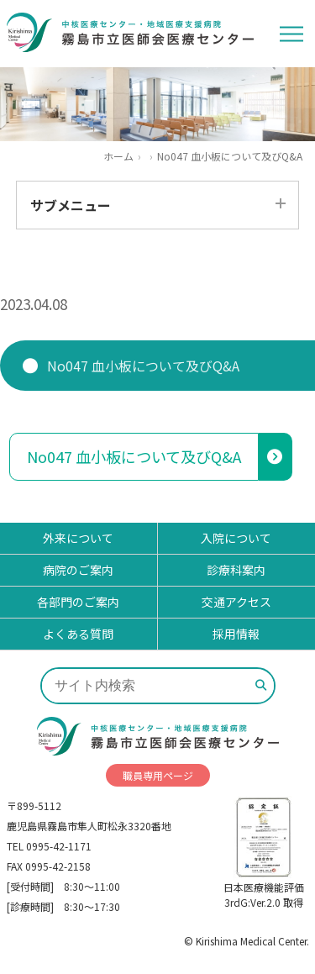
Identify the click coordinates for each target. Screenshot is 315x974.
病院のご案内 (78, 569)
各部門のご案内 (78, 601)
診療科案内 (236, 569)
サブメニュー (70, 205)
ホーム (118, 156)
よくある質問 (78, 633)
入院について (236, 537)
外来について (78, 537)
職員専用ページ (158, 775)
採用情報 (236, 633)
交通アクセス (236, 601)
